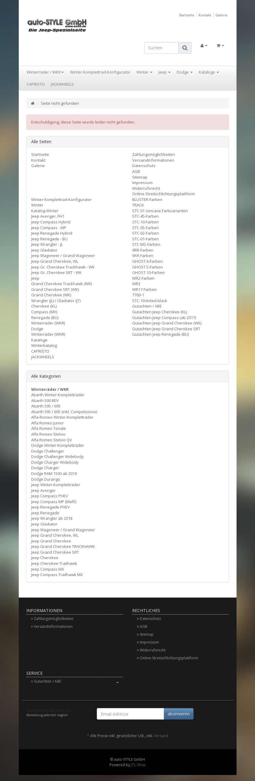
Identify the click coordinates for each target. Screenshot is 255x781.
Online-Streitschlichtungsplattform (163, 193)
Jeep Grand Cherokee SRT (55, 552)
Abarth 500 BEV (45, 400)
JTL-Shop (138, 764)
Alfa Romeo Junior (47, 423)
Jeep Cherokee (44, 557)
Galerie (221, 15)
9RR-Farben (142, 250)
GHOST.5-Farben (147, 267)
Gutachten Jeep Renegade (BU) (160, 334)
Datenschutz (143, 165)
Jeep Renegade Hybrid (51, 233)
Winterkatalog (44, 345)
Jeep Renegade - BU (49, 239)
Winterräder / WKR (45, 72)
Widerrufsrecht (146, 188)
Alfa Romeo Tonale (48, 428)
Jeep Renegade (45, 513)
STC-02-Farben (145, 233)
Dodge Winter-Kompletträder (57, 445)
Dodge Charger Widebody (55, 462)
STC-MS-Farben (146, 244)
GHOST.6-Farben (147, 261)
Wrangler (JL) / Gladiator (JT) (55, 300)
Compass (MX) (44, 312)
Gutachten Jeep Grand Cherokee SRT (166, 328)
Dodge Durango (45, 479)
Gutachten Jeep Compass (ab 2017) (164, 317)
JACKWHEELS (62, 84)
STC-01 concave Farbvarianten (160, 210)
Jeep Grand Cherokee (51, 541)
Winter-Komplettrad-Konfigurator (100, 72)
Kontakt (204, 15)
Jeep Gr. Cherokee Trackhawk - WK (63, 267)
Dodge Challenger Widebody (57, 456)
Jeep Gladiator (44, 250)
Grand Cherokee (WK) (51, 295)
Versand (161, 735)
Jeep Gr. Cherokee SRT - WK (56, 272)
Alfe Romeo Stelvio (48, 434)
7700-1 (138, 295)
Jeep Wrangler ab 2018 (51, 518)
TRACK (138, 205)
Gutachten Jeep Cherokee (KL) (159, 312)
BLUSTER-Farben (147, 199)
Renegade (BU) (44, 317)
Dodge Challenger (47, 451)
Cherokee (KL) (44, 306)
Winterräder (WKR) (48, 323)
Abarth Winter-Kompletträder (57, 394)
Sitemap (139, 177)
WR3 (136, 283)
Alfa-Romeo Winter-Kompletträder (62, 417)
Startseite (186, 15)
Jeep (165, 72)
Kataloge (209, 72)
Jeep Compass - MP (48, 227)
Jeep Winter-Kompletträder (55, 484)
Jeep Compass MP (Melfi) (53, 501)
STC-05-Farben (145, 227)
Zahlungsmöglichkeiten (153, 154)
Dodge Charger (45, 467)
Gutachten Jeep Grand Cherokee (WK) (166, 323)
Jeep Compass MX (47, 569)
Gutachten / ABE (147, 306)
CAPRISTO (36, 84)
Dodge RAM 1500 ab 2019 (54, 473)
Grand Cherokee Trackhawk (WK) (61, 283)
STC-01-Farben (145, 239)
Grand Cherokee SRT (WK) (55, 289)
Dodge (185, 72)
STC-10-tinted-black (149, 300)
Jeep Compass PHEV (49, 496)
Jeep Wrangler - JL (47, 244)
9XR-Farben (142, 255)
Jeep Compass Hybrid (50, 222)
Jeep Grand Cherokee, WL (54, 261)
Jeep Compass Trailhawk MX (57, 574)
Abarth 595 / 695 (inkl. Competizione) (64, 411)
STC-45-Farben (145, 216)
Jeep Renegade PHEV (50, 507)
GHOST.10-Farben (148, 272)
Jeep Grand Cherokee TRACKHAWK (63, 546)
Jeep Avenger (43, 490)
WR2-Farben (143, 278)
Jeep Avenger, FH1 (47, 216)
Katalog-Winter (44, 210)
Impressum (142, 182)
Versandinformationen (153, 160)
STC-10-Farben (145, 222)
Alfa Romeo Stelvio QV (51, 440)
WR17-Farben (144, 289)
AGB (136, 171)
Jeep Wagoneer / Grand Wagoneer (63, 255)
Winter (144, 72)
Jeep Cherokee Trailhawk (54, 563)
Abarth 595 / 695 (45, 406)
